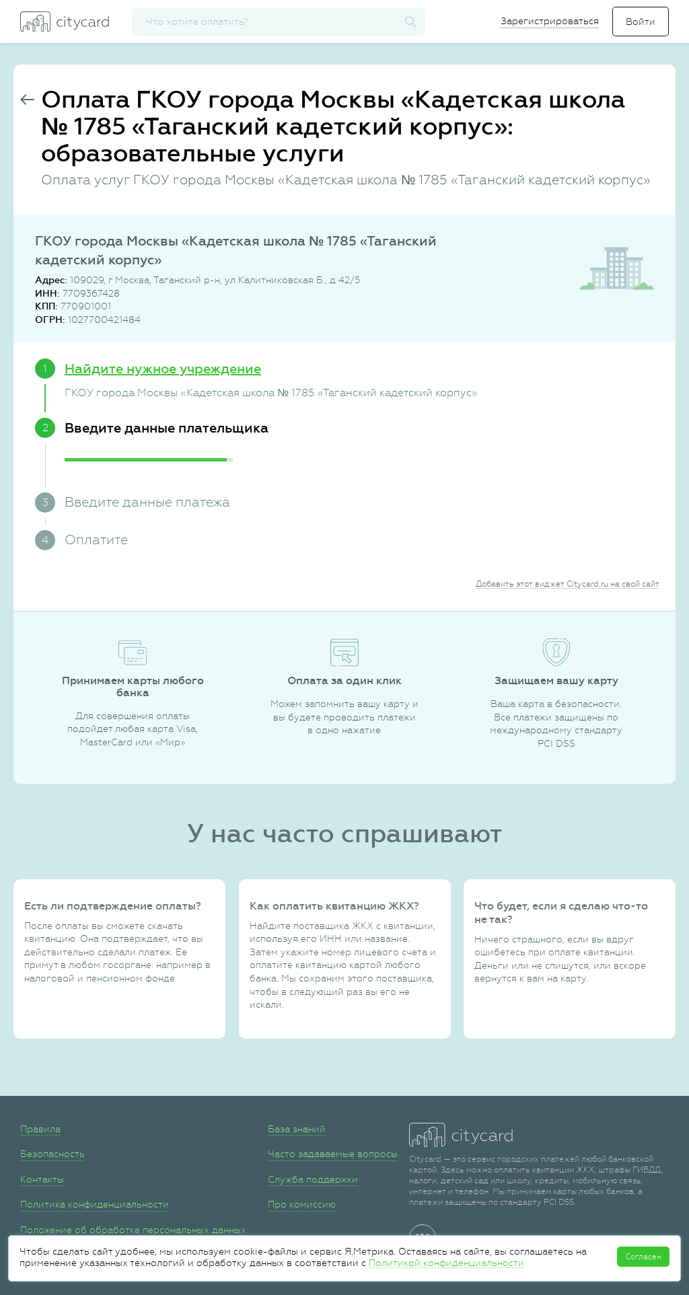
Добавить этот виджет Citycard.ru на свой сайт (567, 584)
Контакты (42, 1179)
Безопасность (52, 1153)
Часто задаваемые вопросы (333, 1153)
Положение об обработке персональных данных (133, 1229)
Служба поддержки (313, 1179)
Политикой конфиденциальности (446, 1262)
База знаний (297, 1128)
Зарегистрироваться (550, 20)
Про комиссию (302, 1204)
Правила (40, 1128)
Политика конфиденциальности (94, 1204)
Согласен (643, 1256)
